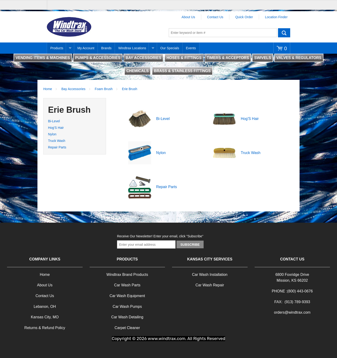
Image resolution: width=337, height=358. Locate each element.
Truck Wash (56, 141)
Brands (106, 48)
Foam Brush (104, 89)
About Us (188, 17)
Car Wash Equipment (127, 296)
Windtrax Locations (132, 48)
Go (284, 32)
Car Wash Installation (209, 275)
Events (191, 48)
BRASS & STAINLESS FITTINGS (182, 71)
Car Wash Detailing (127, 317)
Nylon (52, 134)
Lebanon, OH (45, 307)
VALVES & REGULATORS (299, 58)
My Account (85, 48)
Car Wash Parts (127, 285)
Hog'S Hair (56, 128)
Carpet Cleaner (127, 328)
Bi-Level (54, 121)
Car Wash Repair (209, 285)
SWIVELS (262, 58)
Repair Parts (57, 147)
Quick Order (244, 17)
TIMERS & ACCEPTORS (228, 58)
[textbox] (223, 32)
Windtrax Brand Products (127, 275)
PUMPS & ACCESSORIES (97, 58)
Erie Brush (129, 89)
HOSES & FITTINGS (184, 58)
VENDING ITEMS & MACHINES (43, 58)
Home (47, 89)
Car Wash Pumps (127, 307)
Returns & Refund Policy (44, 328)
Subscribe (190, 244)
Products (56, 48)
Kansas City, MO (45, 317)
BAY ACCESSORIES (143, 58)
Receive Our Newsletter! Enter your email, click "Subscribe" (160, 236)
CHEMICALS (137, 71)
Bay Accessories (73, 89)
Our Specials (169, 48)
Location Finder (276, 17)
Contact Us (215, 17)
